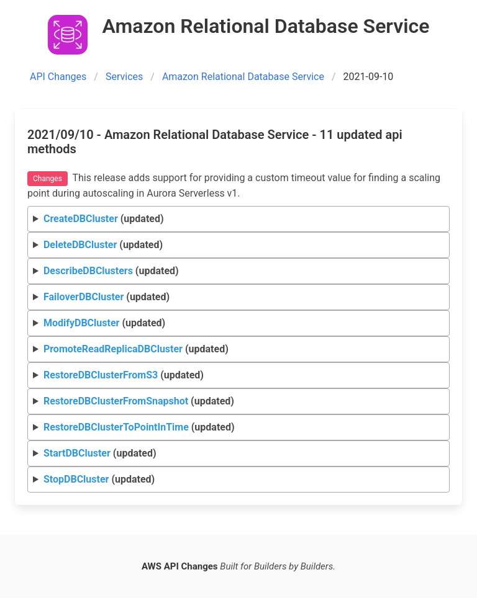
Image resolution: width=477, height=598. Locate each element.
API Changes (58, 77)
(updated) (103, 219)
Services (124, 77)
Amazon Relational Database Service (243, 77)
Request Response (239, 219)
